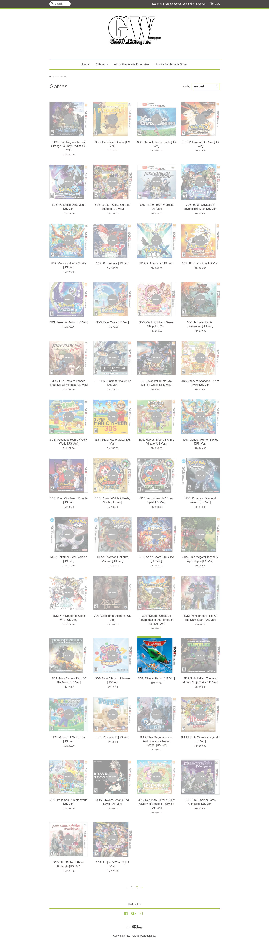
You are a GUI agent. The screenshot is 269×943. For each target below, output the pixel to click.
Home (86, 64)
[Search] (60, 3)
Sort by (186, 86)
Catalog (102, 64)
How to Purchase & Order (171, 64)
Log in (155, 3)
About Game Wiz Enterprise (131, 64)
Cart (217, 3)
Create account (173, 3)
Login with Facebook (194, 3)
